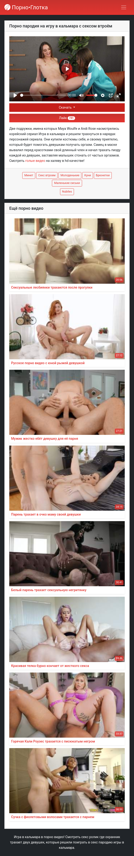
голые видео (35, 161)
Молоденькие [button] (70, 175)
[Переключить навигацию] (124, 7)
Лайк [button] (67, 118)
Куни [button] (87, 175)
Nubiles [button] (67, 191)
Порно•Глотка (26, 7)
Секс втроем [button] (47, 175)
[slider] (43, 95)
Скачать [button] (66, 108)
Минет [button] (28, 175)
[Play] (15, 95)
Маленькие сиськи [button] (67, 183)
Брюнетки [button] (103, 175)
